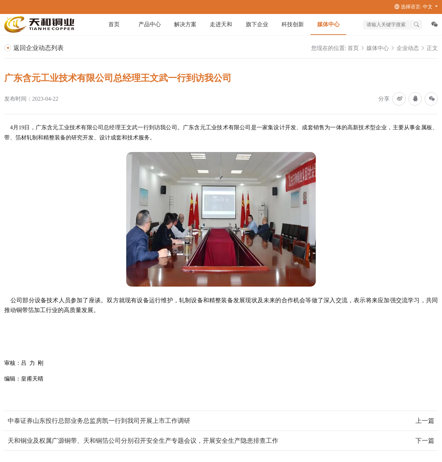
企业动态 (408, 48)
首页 (114, 24)
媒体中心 (377, 48)
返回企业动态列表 (34, 47)
